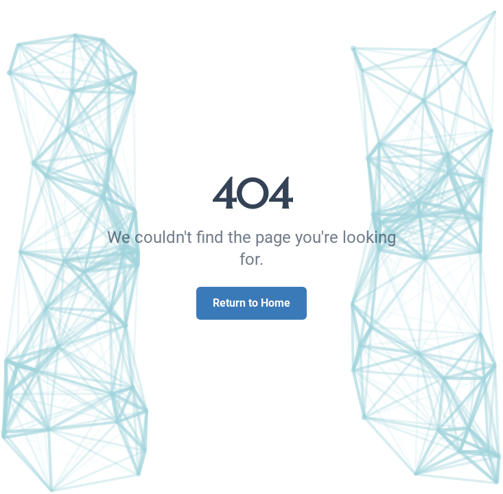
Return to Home (251, 302)
